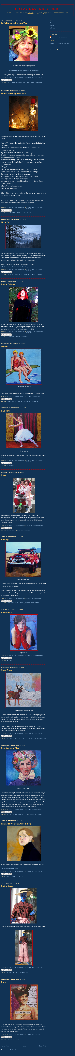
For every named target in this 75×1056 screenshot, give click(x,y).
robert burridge (40, 738)
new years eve (36, 82)
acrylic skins (12, 814)
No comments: (37, 77)
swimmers (26, 401)
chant (9, 82)
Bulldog (5, 540)
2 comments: (36, 809)
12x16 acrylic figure (14, 401)
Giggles (4, 346)
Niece (4, 475)
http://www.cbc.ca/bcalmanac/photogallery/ (14, 267)
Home (24, 1046)
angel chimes (11, 212)
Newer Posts (5, 1046)
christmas (28, 212)
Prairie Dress (7, 886)
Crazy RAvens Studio (59, 37)
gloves (9, 660)
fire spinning (17, 82)
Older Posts (42, 1046)
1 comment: (36, 396)
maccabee (31, 274)
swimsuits (34, 401)
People (52, 25)
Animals (52, 28)
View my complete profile (59, 43)
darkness (18, 274)
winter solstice (21, 336)
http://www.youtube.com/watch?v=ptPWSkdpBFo (23, 70)
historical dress (13, 972)
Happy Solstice (8, 284)
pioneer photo (23, 814)
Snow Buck (6, 670)
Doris (3, 982)
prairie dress (25, 972)
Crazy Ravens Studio (37, 9)
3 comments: (36, 598)
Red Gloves (6, 613)
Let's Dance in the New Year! (14, 23)
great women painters (15, 876)
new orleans (11, 530)
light (25, 274)
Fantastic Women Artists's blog (16, 824)
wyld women (5, 84)
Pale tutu (5, 411)
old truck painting (32, 603)
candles (20, 212)
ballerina (10, 465)
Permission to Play (10, 748)
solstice (39, 274)
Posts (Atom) (14, 1050)
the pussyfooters (24, 530)
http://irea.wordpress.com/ (9, 868)
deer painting (28, 738)
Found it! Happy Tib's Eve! (13, 94)
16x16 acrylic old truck (15, 603)
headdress (26, 82)
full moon (10, 336)
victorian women (13, 1039)
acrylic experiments (14, 738)
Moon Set (5, 222)
